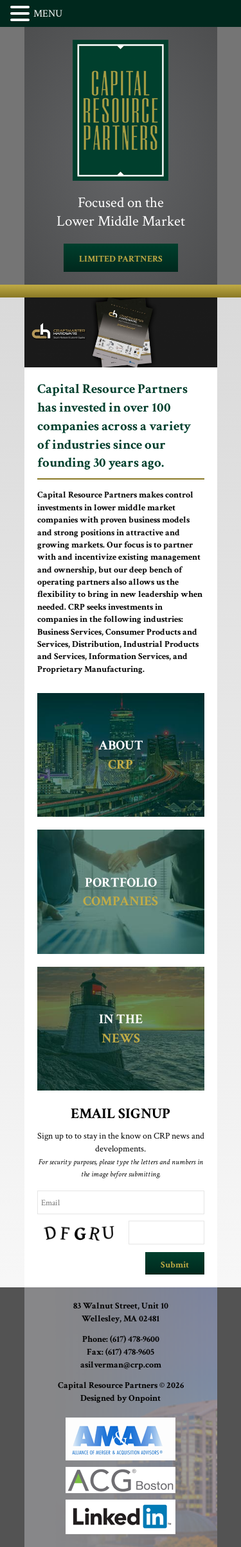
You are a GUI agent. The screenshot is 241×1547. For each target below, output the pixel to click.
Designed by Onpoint (120, 1398)
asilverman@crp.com (120, 1365)
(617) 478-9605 (129, 1352)
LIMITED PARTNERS (121, 259)
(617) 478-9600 (134, 1339)
